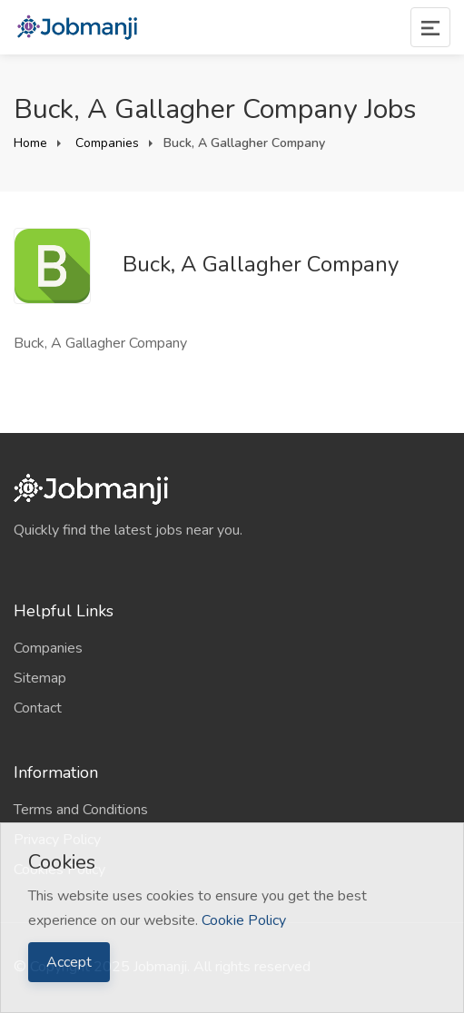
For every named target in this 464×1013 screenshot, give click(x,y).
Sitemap (40, 678)
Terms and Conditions (81, 810)
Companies (105, 143)
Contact (38, 708)
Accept (69, 962)
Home (30, 143)
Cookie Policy (244, 920)
